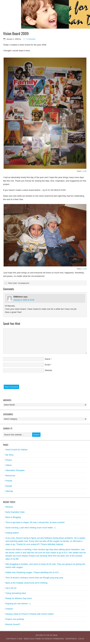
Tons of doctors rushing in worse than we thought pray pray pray (34, 577)
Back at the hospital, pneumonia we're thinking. (26, 583)
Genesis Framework (54, 639)
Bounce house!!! (12, 624)
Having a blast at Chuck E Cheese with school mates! (29, 614)
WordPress (71, 639)
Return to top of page (47, 635)
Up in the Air (11, 588)
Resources (10, 475)
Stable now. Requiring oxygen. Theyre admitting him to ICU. (32, 572)
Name (47, 359)
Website (48, 370)
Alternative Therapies (15, 470)
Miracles (9, 507)
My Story (9, 455)
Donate (8, 486)
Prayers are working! (14, 619)
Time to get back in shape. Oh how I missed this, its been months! (35, 522)
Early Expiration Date (15, 512)
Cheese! (9, 609)
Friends (8, 481)
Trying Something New (15, 593)
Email (47, 364)
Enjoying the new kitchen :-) (17, 603)
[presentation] (27, 378)
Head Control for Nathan (16, 449)
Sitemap (9, 491)
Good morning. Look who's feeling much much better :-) (30, 527)
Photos (8, 460)
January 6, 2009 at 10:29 (23, 300)
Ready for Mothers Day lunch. (18, 598)
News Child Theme (32, 639)
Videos (8, 465)
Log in (81, 639)
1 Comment (31, 39)
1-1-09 (83, 171)
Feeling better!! (12, 533)
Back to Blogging (13, 517)
